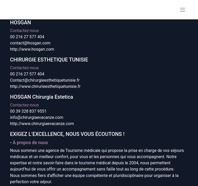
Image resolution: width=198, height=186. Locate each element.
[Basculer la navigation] (182, 9)
